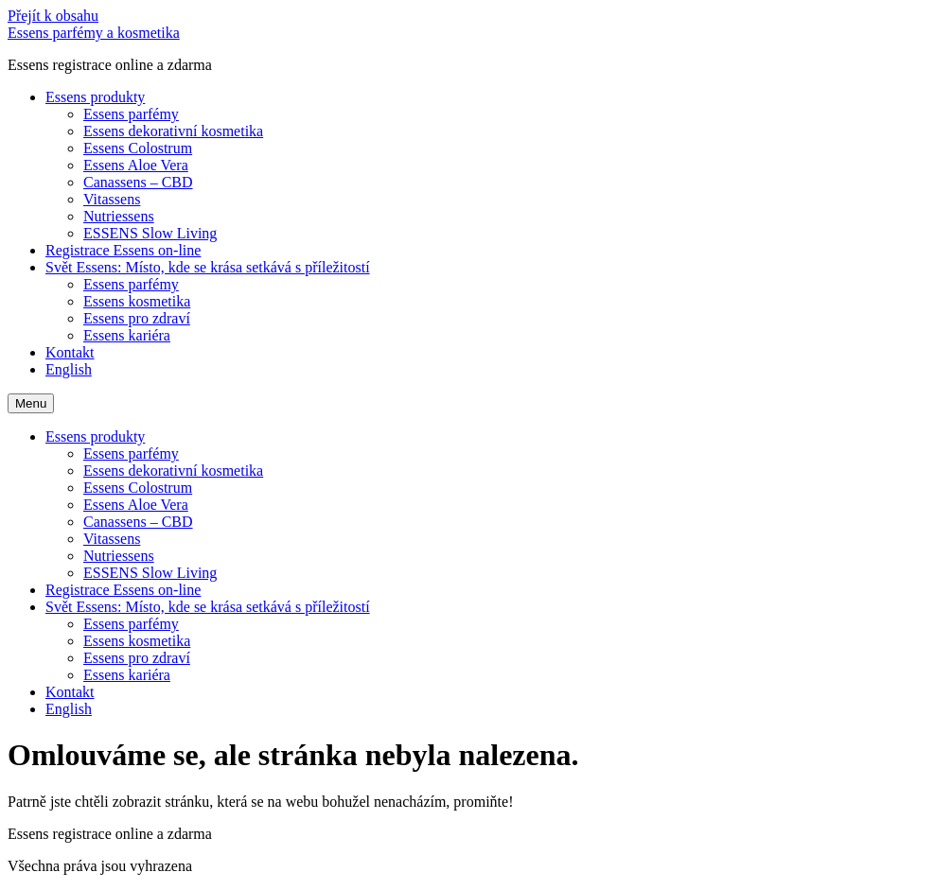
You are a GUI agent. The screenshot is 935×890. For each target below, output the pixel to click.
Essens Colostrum (137, 148)
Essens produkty (95, 97)
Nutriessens (118, 216)
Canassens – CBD (138, 182)
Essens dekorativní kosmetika (173, 131)
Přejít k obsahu (53, 16)
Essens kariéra (126, 335)
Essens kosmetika (136, 301)
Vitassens (111, 199)
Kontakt (70, 352)
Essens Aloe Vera (135, 165)
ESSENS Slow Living (150, 233)
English (68, 369)
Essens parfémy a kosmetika (94, 33)
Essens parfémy (131, 114)
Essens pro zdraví (136, 318)
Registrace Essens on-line (123, 250)
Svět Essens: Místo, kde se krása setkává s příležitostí (207, 267)
